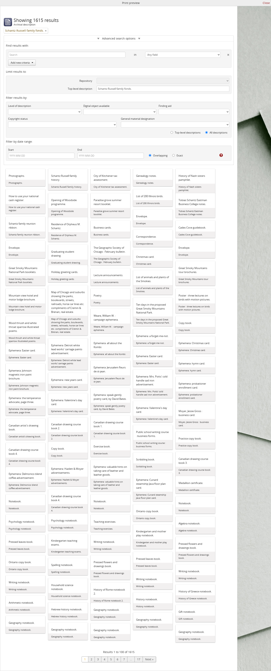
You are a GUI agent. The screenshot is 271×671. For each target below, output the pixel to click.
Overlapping (158, 155)
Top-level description (80, 88)
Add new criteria (22, 62)
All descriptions (216, 132)
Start (11, 150)
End (79, 150)
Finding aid (165, 106)
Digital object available (96, 106)
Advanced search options (118, 38)
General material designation (138, 118)
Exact (177, 155)
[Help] (218, 155)
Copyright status (18, 118)
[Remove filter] (46, 31)
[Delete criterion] (224, 54)
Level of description (19, 106)
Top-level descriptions (185, 132)
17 (138, 659)
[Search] (66, 55)
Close (266, 3)
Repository (85, 81)
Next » (149, 659)
